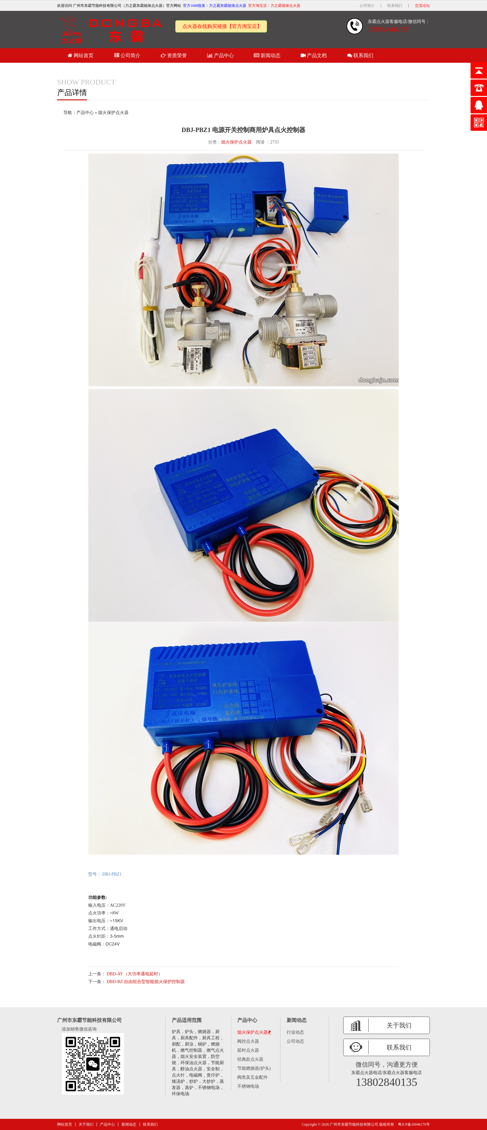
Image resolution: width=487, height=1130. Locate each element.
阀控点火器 (248, 1041)
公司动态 (295, 1041)
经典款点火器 (250, 1059)
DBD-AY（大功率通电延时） (134, 974)
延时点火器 (248, 1050)
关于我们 (86, 1124)
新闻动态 (267, 55)
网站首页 (80, 55)
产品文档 (314, 55)
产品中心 (220, 55)
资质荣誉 (174, 55)
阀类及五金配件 (252, 1077)
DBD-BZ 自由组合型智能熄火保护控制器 (146, 981)
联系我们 (394, 5)
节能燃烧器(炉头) (254, 1068)
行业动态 (295, 1032)
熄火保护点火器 (113, 112)
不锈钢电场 (248, 1086)
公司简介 (367, 5)
